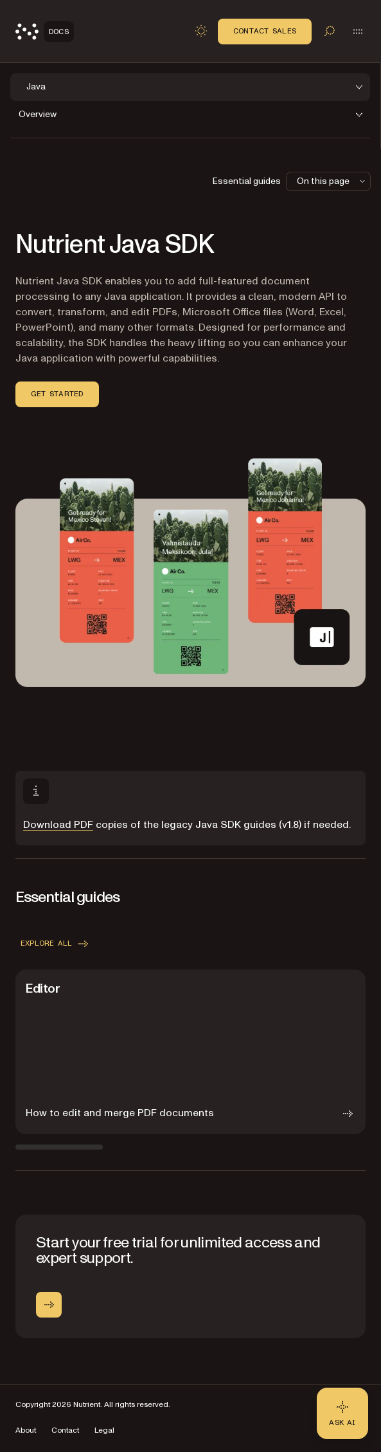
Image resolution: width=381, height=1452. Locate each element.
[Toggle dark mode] (201, 31)
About (25, 1430)
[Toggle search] (329, 31)
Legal (104, 1430)
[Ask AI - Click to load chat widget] (342, 1413)
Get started (57, 394)
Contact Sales (264, 31)
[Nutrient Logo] (44, 31)
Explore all (56, 943)
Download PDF (58, 825)
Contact (65, 1430)
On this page (332, 181)
